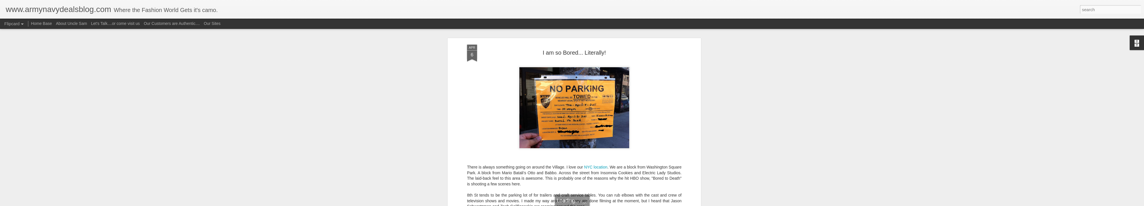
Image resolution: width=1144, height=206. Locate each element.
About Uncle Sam (71, 23)
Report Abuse (606, 203)
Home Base (41, 23)
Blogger (590, 203)
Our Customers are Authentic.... (172, 23)
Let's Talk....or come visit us (115, 23)
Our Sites (212, 23)
